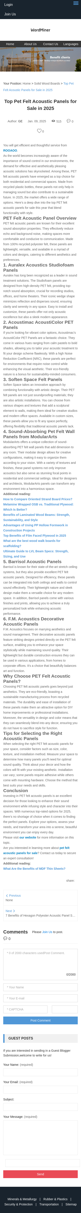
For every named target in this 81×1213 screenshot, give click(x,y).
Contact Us (50, 44)
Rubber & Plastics (55, 1199)
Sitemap (70, 1204)
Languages (70, 44)
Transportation (49, 1204)
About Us (30, 44)
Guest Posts (20, 1038)
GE (20, 121)
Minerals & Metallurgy (23, 1199)
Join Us (10, 14)
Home (10, 44)
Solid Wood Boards (47, 83)
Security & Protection (18, 1204)
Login (8, 5)
